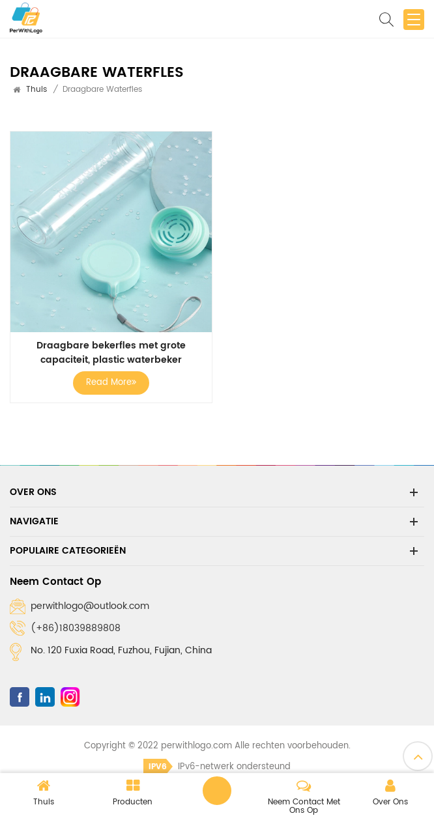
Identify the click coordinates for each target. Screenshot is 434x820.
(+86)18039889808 (76, 628)
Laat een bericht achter (217, 790)
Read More (111, 382)
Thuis (36, 89)
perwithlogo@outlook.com (90, 606)
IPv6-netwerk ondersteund (217, 767)
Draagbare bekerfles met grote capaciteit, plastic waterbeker (111, 353)
